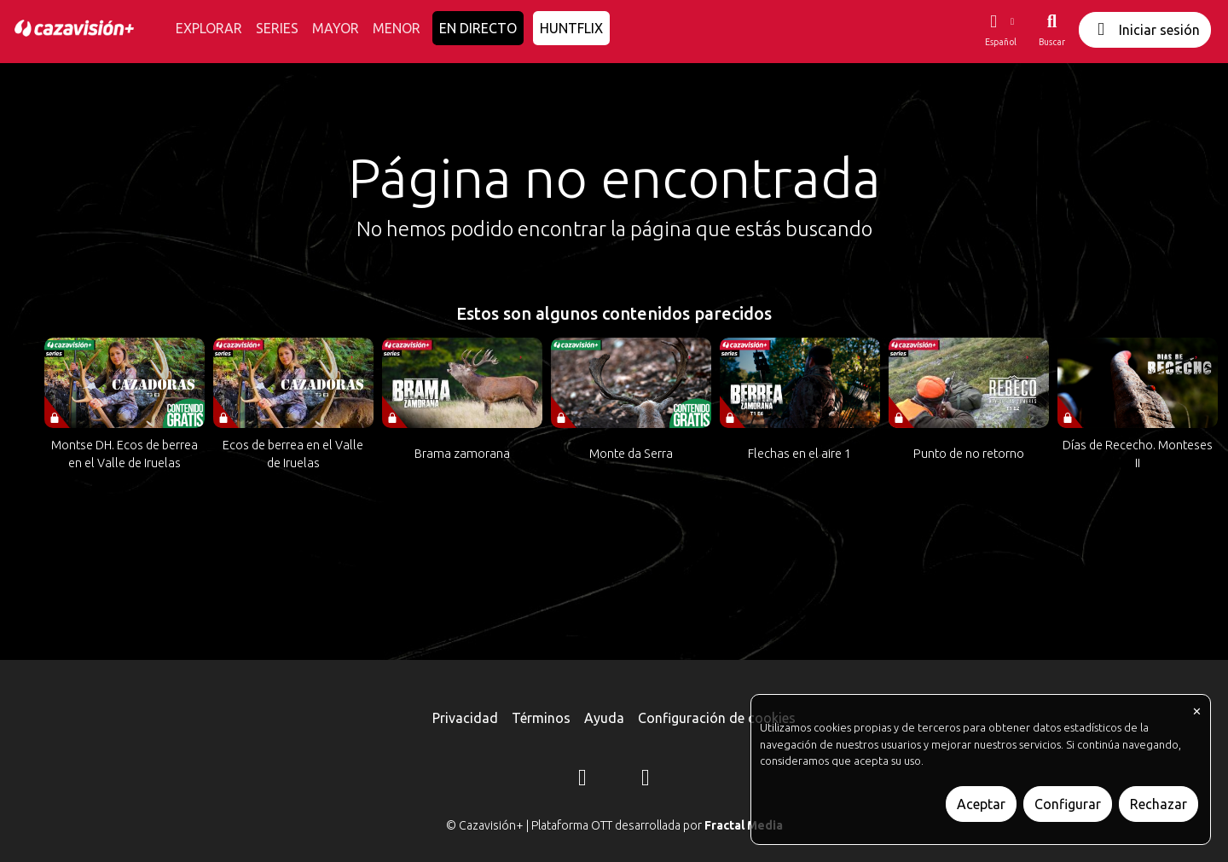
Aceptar (981, 804)
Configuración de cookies (717, 718)
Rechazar (1158, 804)
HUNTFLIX (571, 28)
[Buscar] (1052, 30)
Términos (541, 718)
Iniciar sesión (1145, 29)
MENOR (396, 28)
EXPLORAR (209, 28)
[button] (1000, 30)
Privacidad (465, 718)
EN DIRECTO (478, 28)
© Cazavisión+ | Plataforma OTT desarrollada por (614, 825)
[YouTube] (645, 780)
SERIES (277, 28)
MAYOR (335, 28)
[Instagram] (582, 780)
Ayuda (604, 718)
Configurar (1067, 804)
